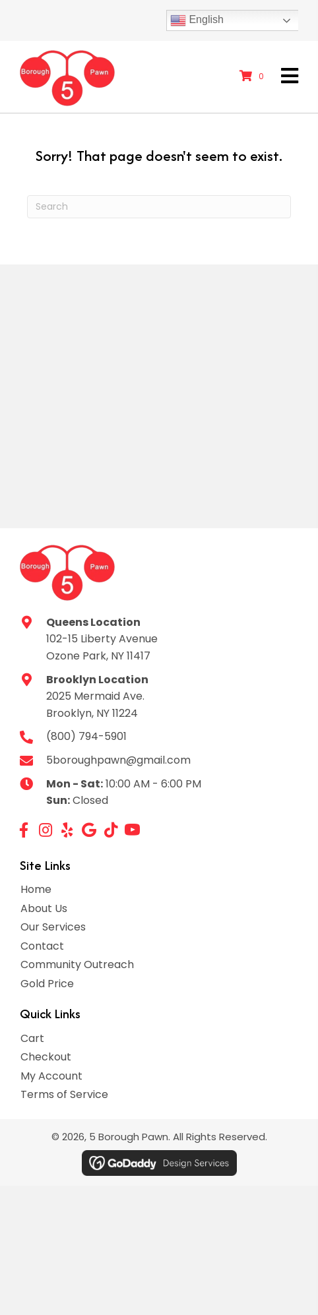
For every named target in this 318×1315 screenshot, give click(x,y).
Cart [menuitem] (32, 1038)
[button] (23, 830)
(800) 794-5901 (86, 736)
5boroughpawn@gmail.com (118, 760)
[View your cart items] (253, 76)
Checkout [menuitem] (45, 1056)
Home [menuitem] (35, 889)
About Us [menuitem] (43, 908)
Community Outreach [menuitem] (77, 964)
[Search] (159, 206)
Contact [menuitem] (42, 946)
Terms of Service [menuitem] (64, 1094)
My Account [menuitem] (51, 1076)
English (197, 20)
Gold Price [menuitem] (47, 983)
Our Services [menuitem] (53, 926)
